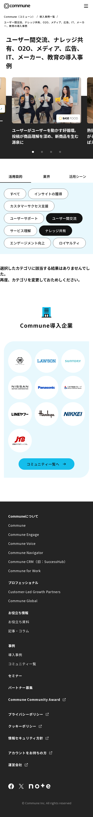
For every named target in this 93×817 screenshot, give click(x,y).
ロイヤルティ (69, 242)
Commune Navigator (25, 552)
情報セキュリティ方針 (25, 738)
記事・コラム (18, 631)
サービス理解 (20, 230)
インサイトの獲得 (48, 193)
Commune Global (22, 600)
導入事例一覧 (47, 16)
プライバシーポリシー (25, 714)
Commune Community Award (34, 699)
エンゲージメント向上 (27, 242)
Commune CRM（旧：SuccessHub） (37, 561)
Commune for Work (24, 570)
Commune (17, 525)
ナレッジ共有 (55, 230)
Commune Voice (22, 543)
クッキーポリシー (22, 726)
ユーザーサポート (24, 218)
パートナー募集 (20, 687)
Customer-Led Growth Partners (34, 591)
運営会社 (15, 764)
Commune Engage (23, 534)
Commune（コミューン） (19, 16)
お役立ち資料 (18, 621)
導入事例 (15, 654)
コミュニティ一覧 (22, 663)
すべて (15, 193)
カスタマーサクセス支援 (29, 205)
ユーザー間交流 (64, 218)
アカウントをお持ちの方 (27, 752)
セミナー (15, 675)
